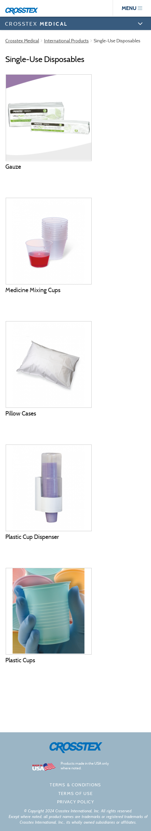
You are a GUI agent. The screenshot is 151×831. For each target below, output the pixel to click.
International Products (66, 41)
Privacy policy (75, 802)
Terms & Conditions (75, 785)
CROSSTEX (36, 23)
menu (132, 8)
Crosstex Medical (22, 41)
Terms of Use (75, 793)
